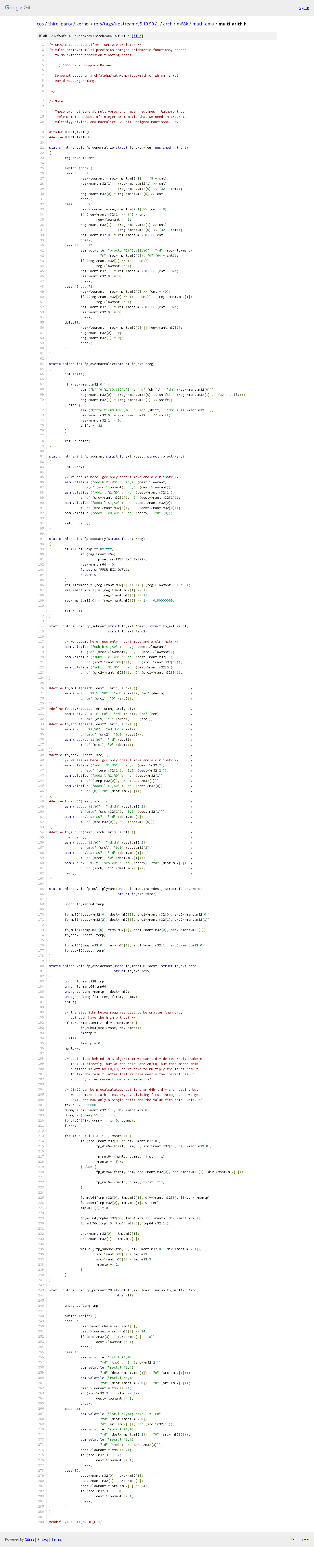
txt (293, 1539)
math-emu (203, 24)
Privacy (43, 1539)
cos (40, 24)
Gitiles (29, 1539)
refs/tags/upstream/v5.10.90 (124, 24)
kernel (83, 24)
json (305, 1539)
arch (167, 24)
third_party (60, 24)
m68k (182, 24)
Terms (57, 1539)
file (137, 36)
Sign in (304, 7)
